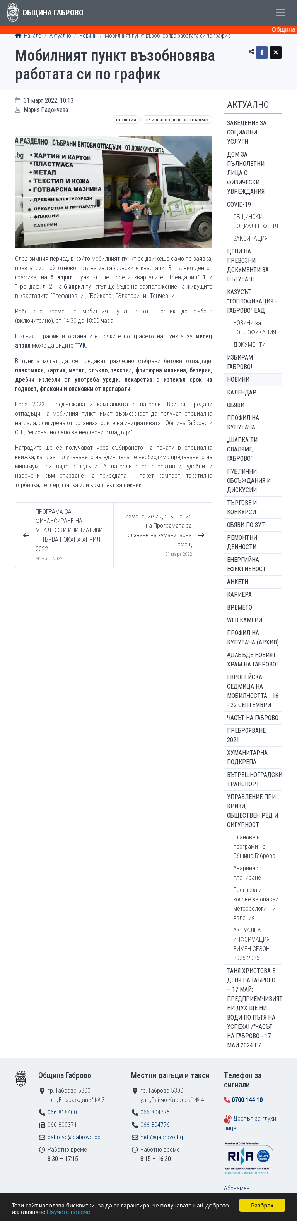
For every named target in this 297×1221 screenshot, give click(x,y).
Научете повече (68, 1212)
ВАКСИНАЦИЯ (250, 238)
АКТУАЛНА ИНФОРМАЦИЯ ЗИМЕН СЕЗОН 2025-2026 (251, 944)
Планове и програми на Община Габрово (254, 846)
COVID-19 (239, 204)
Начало (28, 36)
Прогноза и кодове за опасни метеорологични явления (255, 903)
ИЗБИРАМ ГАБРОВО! (240, 362)
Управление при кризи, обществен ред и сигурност (252, 810)
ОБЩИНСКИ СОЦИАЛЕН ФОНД (255, 221)
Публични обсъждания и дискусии (249, 481)
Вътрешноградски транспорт (254, 779)
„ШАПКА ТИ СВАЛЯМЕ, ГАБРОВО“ (242, 449)
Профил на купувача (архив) (253, 637)
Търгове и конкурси (242, 507)
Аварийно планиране (247, 873)
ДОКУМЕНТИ (249, 344)
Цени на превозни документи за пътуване (248, 265)
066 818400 (62, 1112)
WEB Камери (244, 620)
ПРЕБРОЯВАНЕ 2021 (246, 735)
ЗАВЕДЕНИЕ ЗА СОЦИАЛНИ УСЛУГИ (246, 132)
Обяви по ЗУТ (246, 525)
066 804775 (155, 1112)
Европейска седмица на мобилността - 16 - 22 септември (252, 691)
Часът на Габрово (252, 718)
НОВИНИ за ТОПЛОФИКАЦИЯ (254, 327)
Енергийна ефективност (246, 564)
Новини (88, 36)
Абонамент (238, 1188)
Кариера (239, 594)
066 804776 (155, 1124)
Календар (241, 392)
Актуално (60, 36)
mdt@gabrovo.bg (161, 1137)
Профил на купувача (243, 422)
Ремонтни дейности (242, 542)
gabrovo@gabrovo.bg (74, 1137)
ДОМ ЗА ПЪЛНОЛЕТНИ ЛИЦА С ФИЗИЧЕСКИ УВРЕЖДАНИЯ (246, 173)
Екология (126, 119)
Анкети (237, 582)
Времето (239, 607)
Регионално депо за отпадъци (177, 119)
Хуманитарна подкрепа (247, 757)
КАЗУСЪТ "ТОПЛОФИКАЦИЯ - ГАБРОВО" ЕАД (252, 301)
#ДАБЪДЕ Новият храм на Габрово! (252, 659)
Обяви (235, 405)
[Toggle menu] (280, 12)
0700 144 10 (247, 1100)
